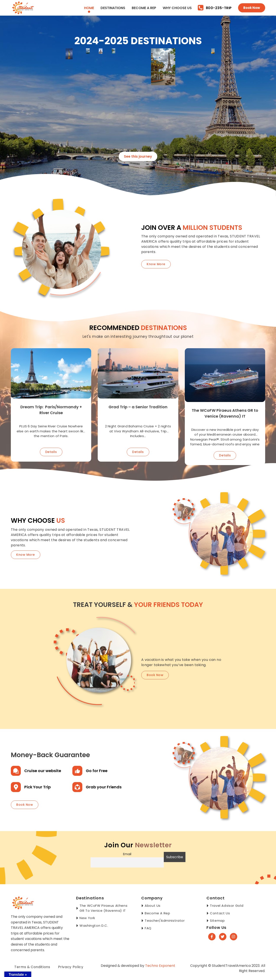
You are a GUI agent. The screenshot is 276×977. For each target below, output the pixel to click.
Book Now (251, 7)
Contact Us (220, 913)
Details (51, 452)
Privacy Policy (70, 966)
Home (89, 7)
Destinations (113, 7)
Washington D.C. (94, 925)
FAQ (148, 928)
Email (127, 854)
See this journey (138, 156)
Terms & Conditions (32, 966)
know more (25, 554)
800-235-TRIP (215, 8)
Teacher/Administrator (165, 920)
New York (87, 918)
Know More (156, 264)
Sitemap (217, 920)
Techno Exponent (160, 965)
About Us (153, 905)
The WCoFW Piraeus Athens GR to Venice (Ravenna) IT (103, 908)
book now (155, 675)
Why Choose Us (177, 7)
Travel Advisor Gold (226, 905)
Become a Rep (144, 7)
